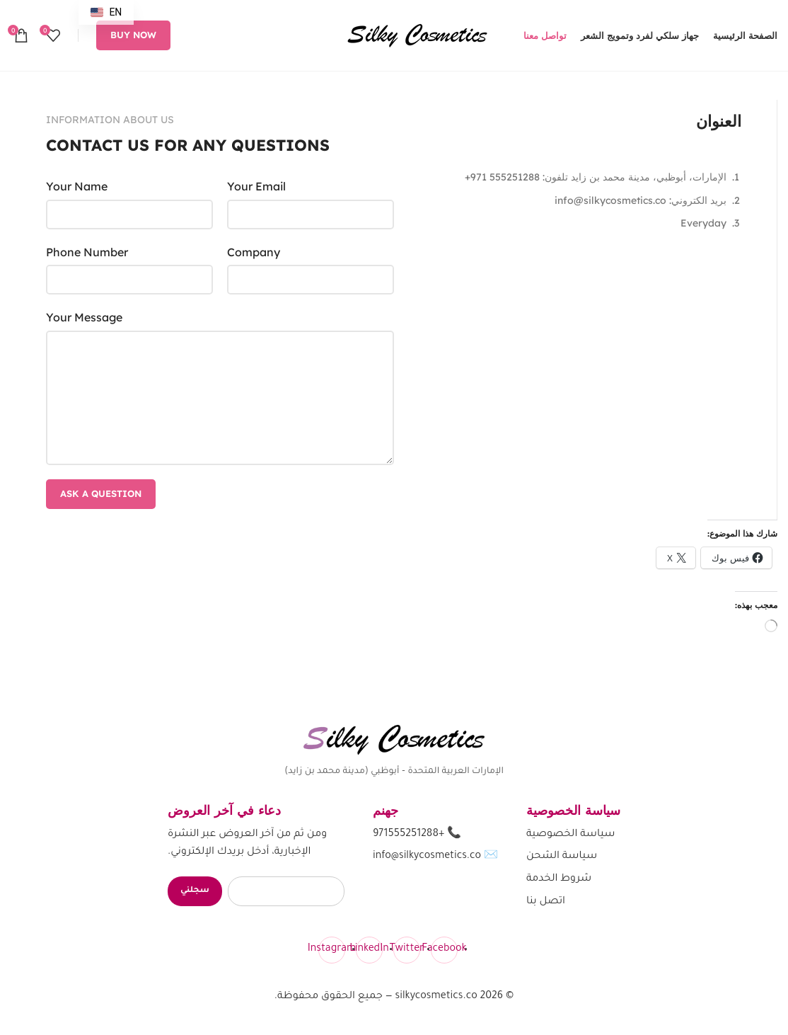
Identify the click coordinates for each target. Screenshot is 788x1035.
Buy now (133, 34)
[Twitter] (406, 950)
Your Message (84, 317)
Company (253, 252)
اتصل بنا (545, 902)
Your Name (77, 186)
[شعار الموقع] (417, 34)
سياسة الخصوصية (570, 834)
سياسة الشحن (561, 856)
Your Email (256, 186)
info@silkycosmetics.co (427, 856)
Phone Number (87, 252)
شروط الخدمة (558, 879)
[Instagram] (331, 950)
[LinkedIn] (369, 950)
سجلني (194, 891)
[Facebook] (444, 950)
